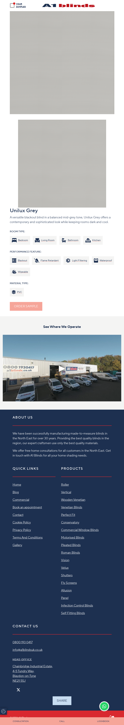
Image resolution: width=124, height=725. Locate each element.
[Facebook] (14, 688)
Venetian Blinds (71, 507)
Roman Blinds (70, 553)
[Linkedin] (28, 688)
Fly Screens (69, 583)
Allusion (66, 590)
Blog (16, 492)
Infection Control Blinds (77, 606)
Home (17, 485)
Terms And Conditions (28, 538)
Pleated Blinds (71, 545)
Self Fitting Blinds (73, 613)
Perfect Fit (68, 515)
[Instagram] (22, 688)
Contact (18, 515)
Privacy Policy (22, 530)
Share (62, 701)
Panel (64, 598)
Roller (65, 485)
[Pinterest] (25, 688)
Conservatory (70, 522)
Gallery (17, 545)
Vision (65, 560)
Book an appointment (27, 507)
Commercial (21, 500)
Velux (65, 568)
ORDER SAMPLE (26, 306)
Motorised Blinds (72, 538)
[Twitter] (18, 690)
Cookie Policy (22, 522)
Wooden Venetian (73, 500)
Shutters (67, 575)
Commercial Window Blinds (80, 530)
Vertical (66, 492)
